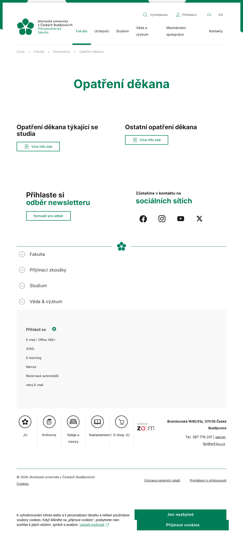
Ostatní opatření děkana (161, 127)
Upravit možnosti (94, 529)
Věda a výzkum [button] (142, 31)
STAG (30, 349)
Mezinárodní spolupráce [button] (176, 31)
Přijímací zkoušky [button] (48, 270)
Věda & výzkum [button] (46, 301)
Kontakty (216, 31)
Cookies (23, 484)
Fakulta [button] (81, 31)
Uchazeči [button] (101, 31)
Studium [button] (122, 31)
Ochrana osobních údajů (162, 480)
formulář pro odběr (48, 216)
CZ (209, 15)
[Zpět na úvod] (44, 26)
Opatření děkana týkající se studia (57, 130)
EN (221, 15)
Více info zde (38, 146)
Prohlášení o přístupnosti (208, 480)
